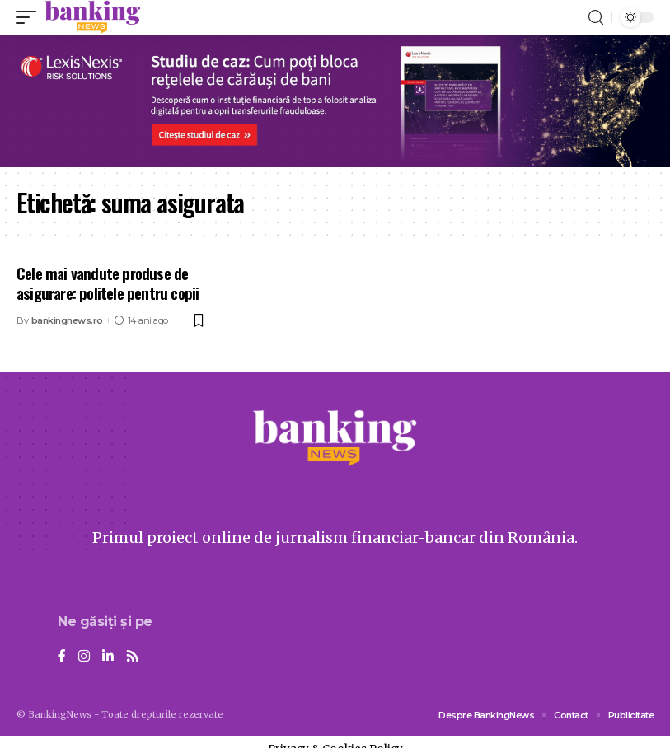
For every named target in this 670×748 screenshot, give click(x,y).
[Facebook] (62, 657)
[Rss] (132, 657)
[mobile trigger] (30, 17)
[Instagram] (84, 657)
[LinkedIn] (108, 657)
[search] (595, 17)
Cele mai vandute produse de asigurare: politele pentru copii (107, 283)
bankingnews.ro (67, 320)
